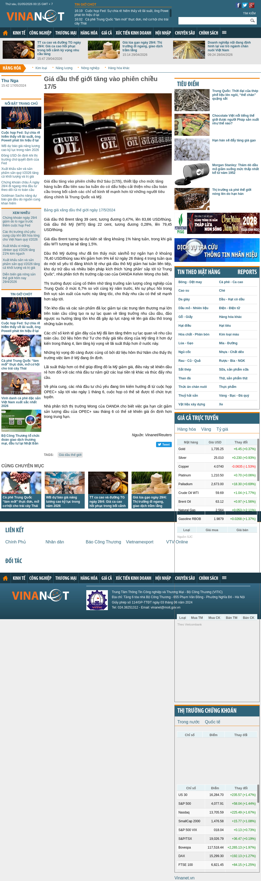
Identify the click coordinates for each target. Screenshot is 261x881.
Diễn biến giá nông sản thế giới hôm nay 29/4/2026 (19, 278)
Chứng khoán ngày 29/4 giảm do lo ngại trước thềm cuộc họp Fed (20, 221)
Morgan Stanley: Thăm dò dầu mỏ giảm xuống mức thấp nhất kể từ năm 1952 (235, 169)
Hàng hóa (88, 33)
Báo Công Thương (103, 542)
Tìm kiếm (249, 13)
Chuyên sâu (185, 33)
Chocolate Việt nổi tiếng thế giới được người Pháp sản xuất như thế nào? (235, 119)
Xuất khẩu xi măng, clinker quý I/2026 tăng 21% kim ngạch (19, 249)
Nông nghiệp (90, 68)
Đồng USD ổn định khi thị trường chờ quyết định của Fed (20, 159)
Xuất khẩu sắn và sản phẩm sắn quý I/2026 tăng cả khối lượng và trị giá (19, 172)
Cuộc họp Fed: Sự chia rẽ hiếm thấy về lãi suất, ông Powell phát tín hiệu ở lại (122, 12)
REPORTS (247, 272)
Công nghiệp (40, 33)
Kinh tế (19, 33)
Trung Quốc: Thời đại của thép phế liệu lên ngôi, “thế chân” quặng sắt (235, 94)
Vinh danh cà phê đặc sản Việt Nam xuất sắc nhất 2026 (21, 402)
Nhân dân (55, 542)
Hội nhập (163, 33)
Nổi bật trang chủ (21, 104)
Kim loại (41, 68)
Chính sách (208, 33)
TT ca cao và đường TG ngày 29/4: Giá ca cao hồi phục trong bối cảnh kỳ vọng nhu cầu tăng (59, 48)
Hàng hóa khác (119, 68)
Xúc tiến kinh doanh (133, 33)
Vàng (206, 429)
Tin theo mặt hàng (198, 272)
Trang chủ (5, 33)
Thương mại (65, 33)
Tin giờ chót (85, 4)
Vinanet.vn (184, 878)
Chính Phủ (15, 542)
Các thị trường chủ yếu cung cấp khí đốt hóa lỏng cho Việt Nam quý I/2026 (21, 235)
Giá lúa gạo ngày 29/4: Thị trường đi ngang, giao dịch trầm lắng (143, 46)
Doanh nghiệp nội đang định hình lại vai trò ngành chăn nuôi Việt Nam (229, 46)
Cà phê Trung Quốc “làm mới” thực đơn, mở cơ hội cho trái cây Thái (121, 21)
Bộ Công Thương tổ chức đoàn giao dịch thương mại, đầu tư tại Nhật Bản (20, 439)
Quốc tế (212, 722)
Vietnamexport (139, 542)
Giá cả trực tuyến (197, 418)
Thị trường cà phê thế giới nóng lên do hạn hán (231, 191)
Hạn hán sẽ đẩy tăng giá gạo (234, 140)
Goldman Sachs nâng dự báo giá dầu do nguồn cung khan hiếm (20, 199)
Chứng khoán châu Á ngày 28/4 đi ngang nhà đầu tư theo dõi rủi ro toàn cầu (20, 186)
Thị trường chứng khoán (206, 711)
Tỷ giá (222, 429)
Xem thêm (224, 32)
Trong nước (188, 722)
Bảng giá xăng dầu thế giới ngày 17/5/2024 (79, 210)
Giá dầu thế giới (70, 455)
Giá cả (106, 33)
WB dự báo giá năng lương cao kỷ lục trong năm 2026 (20, 148)
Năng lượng (64, 68)
